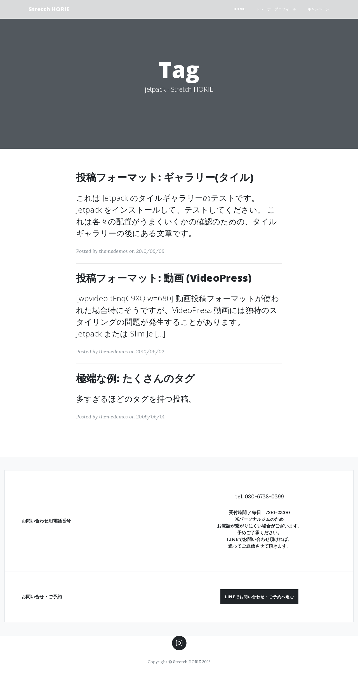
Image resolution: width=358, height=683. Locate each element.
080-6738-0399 (264, 496)
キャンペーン (318, 9)
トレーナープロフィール (276, 9)
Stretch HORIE (49, 9)
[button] (259, 597)
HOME (239, 9)
